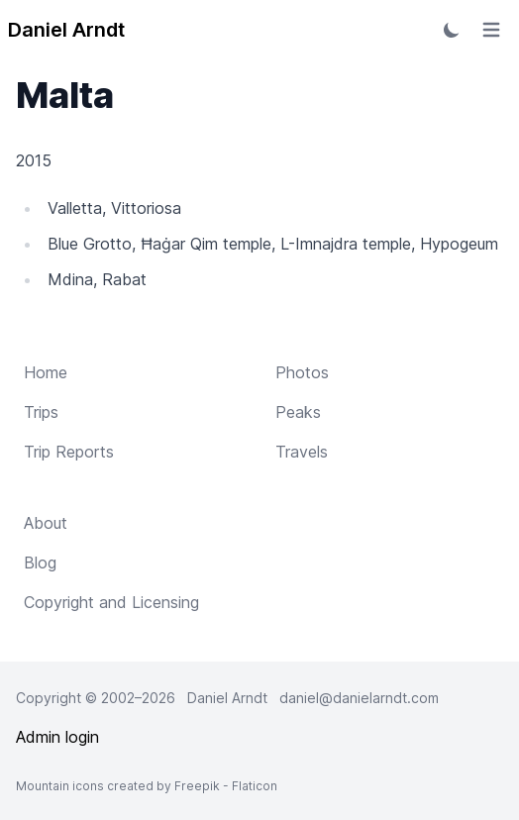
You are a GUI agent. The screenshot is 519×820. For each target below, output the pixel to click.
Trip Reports (69, 451)
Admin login (57, 737)
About (45, 523)
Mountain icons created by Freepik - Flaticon (146, 785)
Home (45, 372)
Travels (301, 451)
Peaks (298, 412)
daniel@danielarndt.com (359, 697)
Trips (41, 412)
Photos (302, 372)
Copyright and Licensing (111, 602)
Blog (40, 562)
